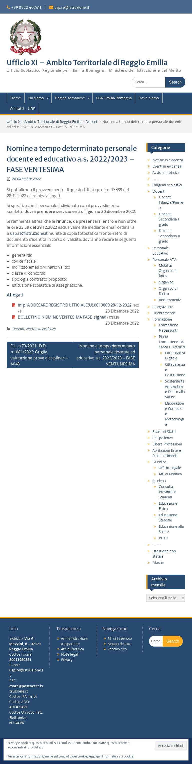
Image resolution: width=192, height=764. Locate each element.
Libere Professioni (167, 444)
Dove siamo (148, 97)
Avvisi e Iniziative (166, 172)
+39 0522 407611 (26, 7)
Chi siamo (36, 97)
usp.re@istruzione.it (72, 7)
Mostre (158, 562)
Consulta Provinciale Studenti (167, 491)
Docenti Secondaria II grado (169, 236)
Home (15, 97)
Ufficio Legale (170, 467)
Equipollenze (162, 437)
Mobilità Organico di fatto (168, 270)
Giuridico (159, 462)
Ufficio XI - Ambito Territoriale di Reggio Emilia (44, 121)
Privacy (66, 659)
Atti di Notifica (170, 474)
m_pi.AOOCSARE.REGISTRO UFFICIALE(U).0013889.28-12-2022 (75, 305)
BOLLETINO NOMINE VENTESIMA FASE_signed (62, 317)
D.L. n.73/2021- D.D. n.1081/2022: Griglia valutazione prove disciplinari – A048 (39, 355)
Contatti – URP (23, 108)
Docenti (92, 121)
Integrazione (162, 306)
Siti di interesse (120, 638)
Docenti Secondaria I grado (169, 219)
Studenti (159, 480)
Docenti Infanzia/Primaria (171, 202)
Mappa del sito (120, 643)
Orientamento (163, 313)
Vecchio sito (117, 649)
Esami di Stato (164, 431)
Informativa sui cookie (117, 756)
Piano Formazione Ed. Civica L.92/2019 (172, 341)
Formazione (162, 319)
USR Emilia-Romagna (114, 97)
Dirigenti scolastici (167, 185)
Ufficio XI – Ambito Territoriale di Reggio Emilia (87, 62)
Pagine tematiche (70, 97)
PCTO (163, 538)
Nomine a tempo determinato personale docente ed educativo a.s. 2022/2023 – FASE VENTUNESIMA (105, 355)
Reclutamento (170, 299)
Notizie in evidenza (41, 328)
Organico (166, 282)
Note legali (69, 654)
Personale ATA (164, 259)
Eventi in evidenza (166, 166)
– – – (156, 178)
